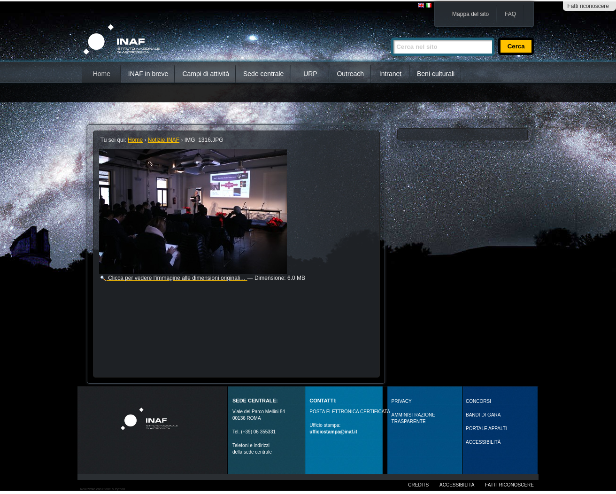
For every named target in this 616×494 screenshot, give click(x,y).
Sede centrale (263, 73)
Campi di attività (205, 73)
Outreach (350, 73)
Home (101, 73)
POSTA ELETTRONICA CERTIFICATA (349, 411)
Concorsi (478, 401)
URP (310, 73)
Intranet (390, 73)
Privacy (402, 401)
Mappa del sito (470, 14)
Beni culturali (435, 73)
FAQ (510, 14)
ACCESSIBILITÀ (483, 442)
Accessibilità (456, 484)
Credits (418, 484)
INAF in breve (148, 73)
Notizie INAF (163, 140)
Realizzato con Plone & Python (102, 489)
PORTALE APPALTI (486, 428)
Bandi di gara (483, 414)
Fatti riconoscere (588, 6)
